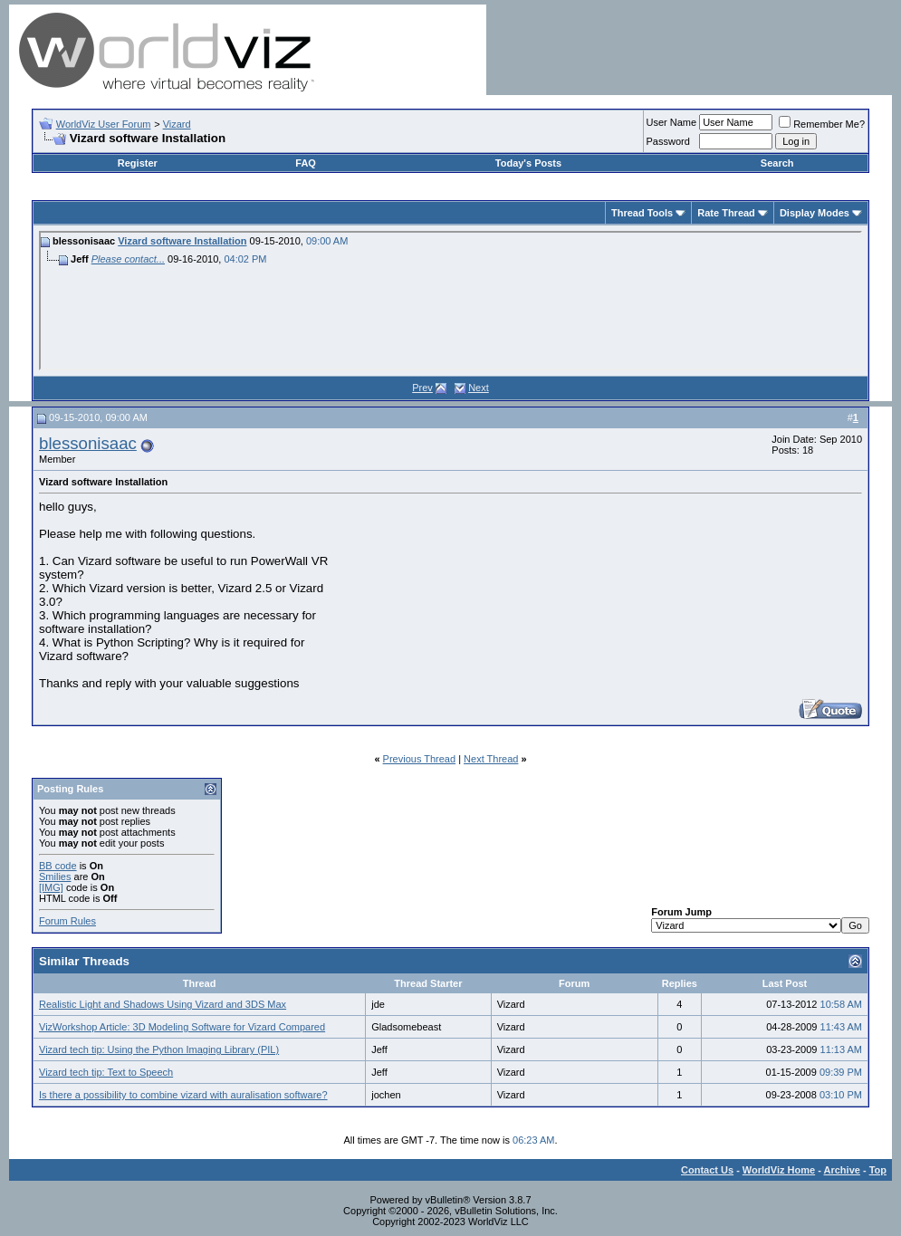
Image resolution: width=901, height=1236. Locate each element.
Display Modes (814, 212)
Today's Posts (528, 163)
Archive (842, 1169)
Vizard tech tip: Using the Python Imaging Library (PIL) (159, 1049)
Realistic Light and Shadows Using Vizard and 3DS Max (162, 1004)
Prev (422, 387)
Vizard (177, 124)
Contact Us (707, 1169)
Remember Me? (822, 124)
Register (138, 163)
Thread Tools (642, 212)
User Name (672, 122)
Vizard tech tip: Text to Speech (106, 1072)
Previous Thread (419, 758)
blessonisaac (88, 443)
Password (668, 141)
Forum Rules (67, 920)
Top (878, 1169)
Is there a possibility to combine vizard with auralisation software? (183, 1094)
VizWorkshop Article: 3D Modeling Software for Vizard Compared (182, 1026)
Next (478, 387)
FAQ (305, 163)
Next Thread (491, 758)
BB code (58, 865)
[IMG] (51, 887)
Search (777, 163)
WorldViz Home (779, 1169)
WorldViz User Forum (103, 124)
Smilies (55, 876)
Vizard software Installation (182, 240)
